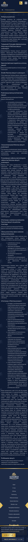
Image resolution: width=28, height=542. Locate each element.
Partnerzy (14, 494)
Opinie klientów (14, 501)
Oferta (14, 491)
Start (14, 484)
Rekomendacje (14, 498)
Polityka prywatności (10, 10)
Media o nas (14, 504)
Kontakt (14, 521)
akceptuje (8, 535)
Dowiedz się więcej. (14, 531)
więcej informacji (10, 539)
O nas (14, 488)
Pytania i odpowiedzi (14, 514)
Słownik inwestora (14, 511)
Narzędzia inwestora (14, 507)
